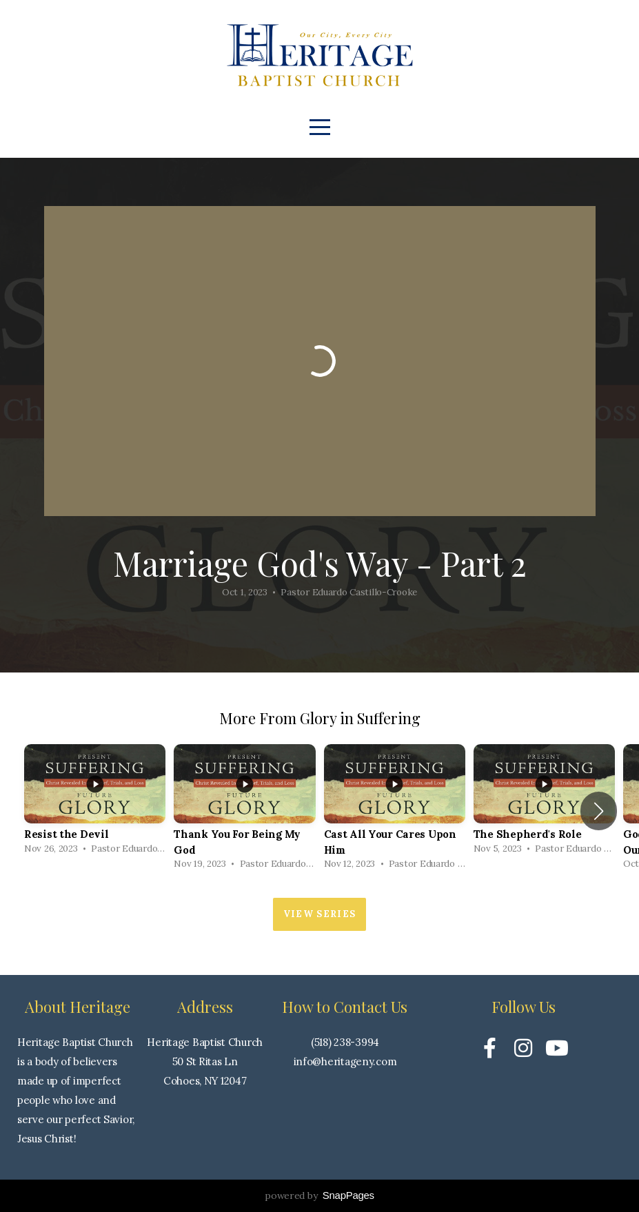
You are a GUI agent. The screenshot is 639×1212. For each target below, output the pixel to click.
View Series (319, 914)
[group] (94, 803)
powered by (319, 1195)
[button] (598, 811)
